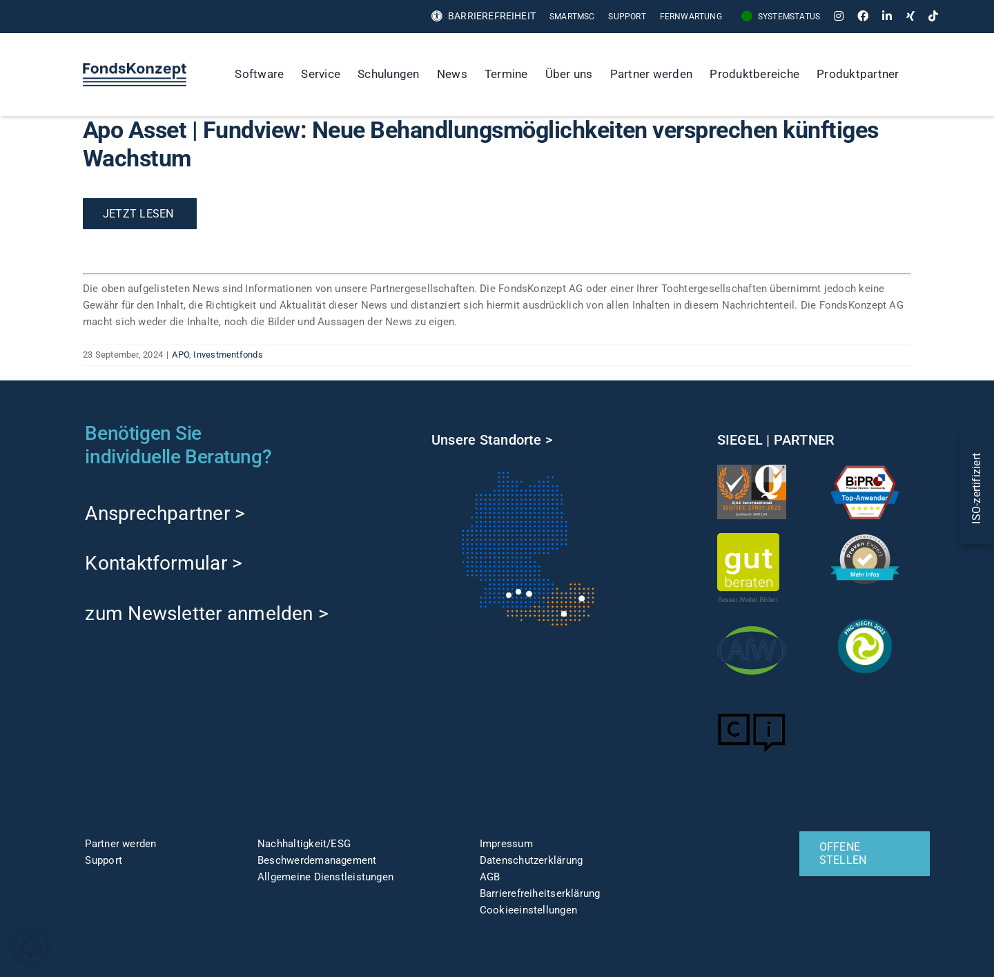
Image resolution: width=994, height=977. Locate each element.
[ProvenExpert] (864, 539)
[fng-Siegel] (864, 616)
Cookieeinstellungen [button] (528, 910)
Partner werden (120, 844)
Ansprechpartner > (165, 513)
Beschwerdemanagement (317, 860)
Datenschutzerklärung (531, 860)
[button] (30, 946)
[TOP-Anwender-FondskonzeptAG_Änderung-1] (864, 469)
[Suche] (922, 74)
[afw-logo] (751, 621)
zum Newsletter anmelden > (207, 613)
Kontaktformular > (163, 563)
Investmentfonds (227, 354)
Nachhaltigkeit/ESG (304, 844)
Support (103, 860)
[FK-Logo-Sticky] (134, 67)
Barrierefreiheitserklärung (540, 893)
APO (180, 354)
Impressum (506, 844)
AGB (490, 877)
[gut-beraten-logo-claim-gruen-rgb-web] (748, 538)
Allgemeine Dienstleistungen (325, 877)
